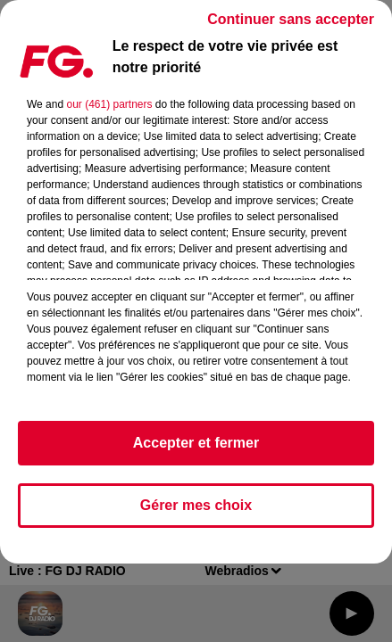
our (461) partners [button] (109, 104)
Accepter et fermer (196, 442)
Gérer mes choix (196, 505)
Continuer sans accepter (290, 19)
